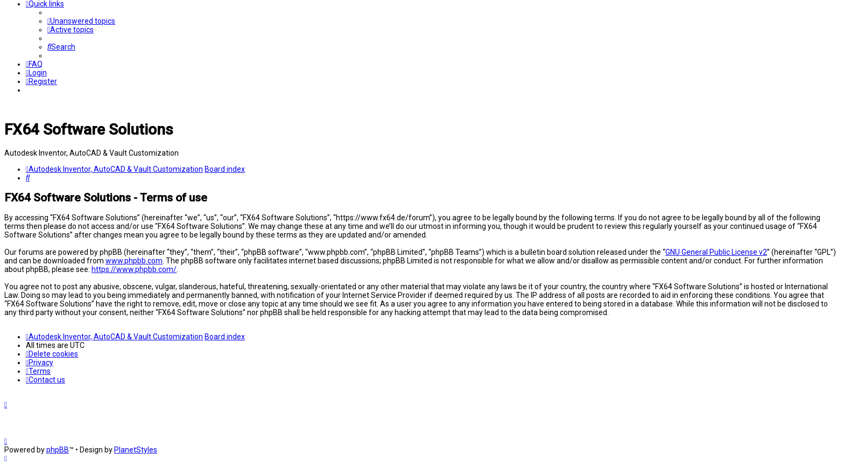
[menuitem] (81, 21)
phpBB (57, 449)
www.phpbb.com (134, 260)
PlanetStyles (135, 449)
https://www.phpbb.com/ (134, 269)
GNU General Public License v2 (716, 252)
